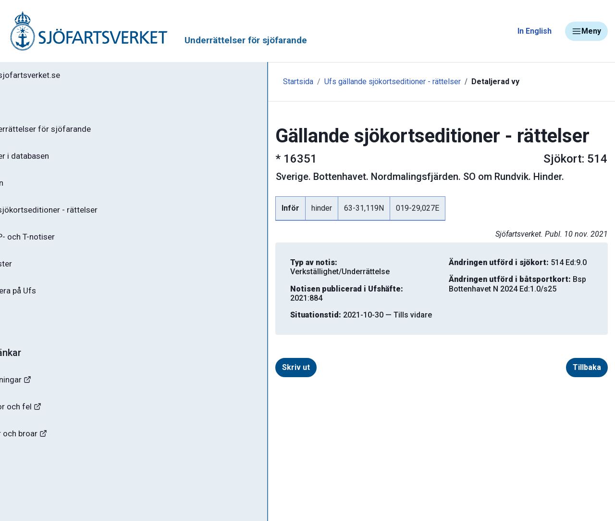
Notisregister (42, 274)
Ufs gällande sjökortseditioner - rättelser (304, 81)
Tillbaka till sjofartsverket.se (68, 76)
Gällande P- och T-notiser (65, 245)
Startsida (210, 81)
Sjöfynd (27, 478)
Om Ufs (32, 330)
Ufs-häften (38, 188)
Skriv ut (208, 349)
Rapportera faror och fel (58, 422)
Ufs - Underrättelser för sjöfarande (83, 132)
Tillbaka (587, 349)
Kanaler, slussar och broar (61, 450)
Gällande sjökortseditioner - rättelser (87, 217)
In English (534, 31)
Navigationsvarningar (53, 393)
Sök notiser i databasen (62, 160)
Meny (586, 31)
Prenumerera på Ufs (55, 302)
